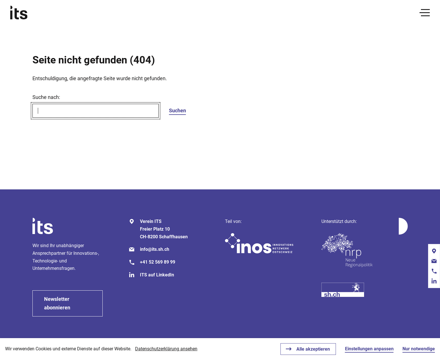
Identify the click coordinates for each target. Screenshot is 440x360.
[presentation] (425, 12)
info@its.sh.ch (154, 249)
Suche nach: (46, 97)
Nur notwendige (418, 348)
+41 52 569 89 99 (157, 262)
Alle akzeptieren (313, 349)
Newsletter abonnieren (57, 303)
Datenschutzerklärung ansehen (166, 348)
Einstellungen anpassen (369, 348)
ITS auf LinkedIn (157, 275)
